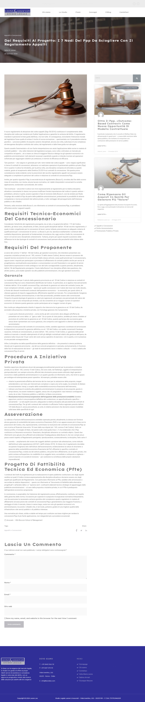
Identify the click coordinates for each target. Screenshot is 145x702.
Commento (9, 554)
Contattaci (124, 12)
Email (7, 594)
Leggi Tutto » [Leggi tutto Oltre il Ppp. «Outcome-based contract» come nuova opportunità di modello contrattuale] (102, 146)
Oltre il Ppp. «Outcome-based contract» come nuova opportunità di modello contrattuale (115, 125)
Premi (78, 12)
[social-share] (76, 530)
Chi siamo (46, 12)
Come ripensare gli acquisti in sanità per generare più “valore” (113, 197)
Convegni (93, 12)
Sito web (8, 606)
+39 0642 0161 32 (12, 4)
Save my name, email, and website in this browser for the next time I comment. (41, 618)
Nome (7, 583)
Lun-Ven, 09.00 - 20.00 (83, 3)
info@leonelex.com (47, 4)
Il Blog (108, 12)
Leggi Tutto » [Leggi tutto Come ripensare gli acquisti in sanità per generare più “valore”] (102, 214)
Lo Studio (63, 12)
